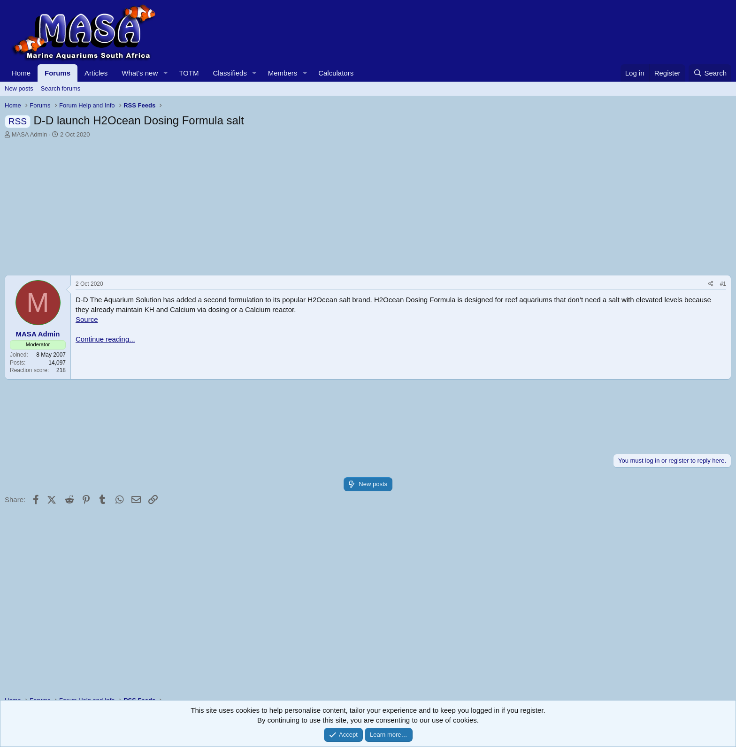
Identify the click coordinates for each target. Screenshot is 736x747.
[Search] (710, 73)
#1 (723, 284)
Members (283, 73)
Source (87, 319)
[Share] (711, 284)
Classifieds (230, 73)
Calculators (335, 73)
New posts (19, 88)
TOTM (189, 73)
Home (21, 73)
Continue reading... (105, 339)
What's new (140, 73)
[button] (165, 73)
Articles (95, 73)
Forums (57, 73)
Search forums (61, 88)
